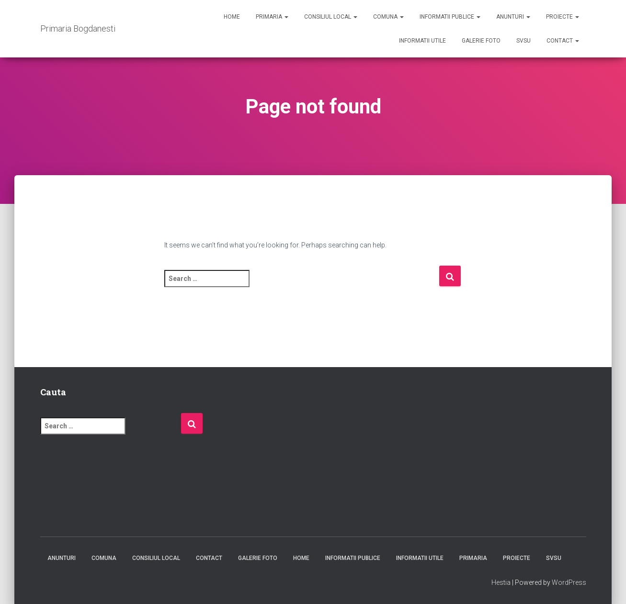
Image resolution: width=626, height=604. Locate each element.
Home (232, 16)
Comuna (388, 16)
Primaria (272, 16)
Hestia (501, 582)
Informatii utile (422, 40)
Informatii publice (450, 16)
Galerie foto (481, 40)
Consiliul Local (330, 16)
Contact (562, 40)
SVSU (523, 40)
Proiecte (562, 16)
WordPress (569, 582)
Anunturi (513, 16)
